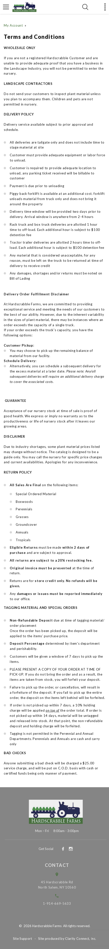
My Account (13, 25)
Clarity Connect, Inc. (80, 939)
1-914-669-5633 (60, 903)
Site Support (22, 939)
